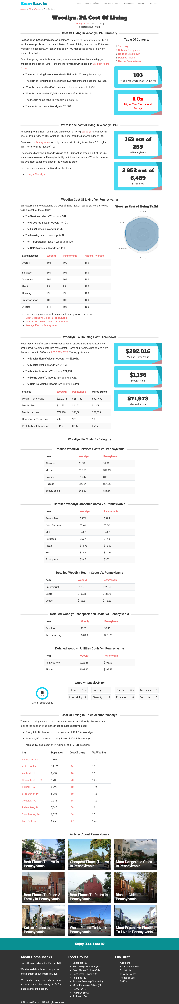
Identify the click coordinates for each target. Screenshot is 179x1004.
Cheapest (78, 962)
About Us (153, 3)
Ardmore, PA (29, 766)
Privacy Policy (127, 974)
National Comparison (129, 50)
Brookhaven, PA (30, 793)
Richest (77, 996)
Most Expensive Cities (85, 985)
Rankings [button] (142, 3)
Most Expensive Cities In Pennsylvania (46, 317)
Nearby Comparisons (129, 61)
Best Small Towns (82, 974)
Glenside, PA (29, 800)
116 (71, 773)
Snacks (34, 3)
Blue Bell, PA (29, 821)
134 (71, 814)
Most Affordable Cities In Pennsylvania (46, 321)
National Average (94, 255)
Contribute (126, 970)
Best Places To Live (84, 970)
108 (71, 807)
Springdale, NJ (30, 759)
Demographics (82, 23)
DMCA (123, 981)
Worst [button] (118, 3)
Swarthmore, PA (31, 814)
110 (71, 786)
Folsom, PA (28, 786)
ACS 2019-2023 (59, 352)
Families (77, 977)
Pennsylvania (43, 142)
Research (78, 988)
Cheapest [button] (107, 3)
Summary (123, 46)
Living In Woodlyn (35, 174)
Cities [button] (78, 3)
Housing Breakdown (129, 53)
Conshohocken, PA (32, 780)
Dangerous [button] (129, 3)
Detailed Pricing (126, 57)
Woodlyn (37, 9)
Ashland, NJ (28, 773)
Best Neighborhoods (84, 966)
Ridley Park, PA (30, 807)
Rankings (78, 992)
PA (30, 9)
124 (71, 766)
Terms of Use (127, 977)
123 (71, 759)
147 (71, 821)
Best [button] (87, 3)
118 (71, 800)
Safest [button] (96, 3)
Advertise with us (129, 966)
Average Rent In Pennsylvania (41, 325)
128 (71, 780)
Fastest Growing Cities (85, 981)
